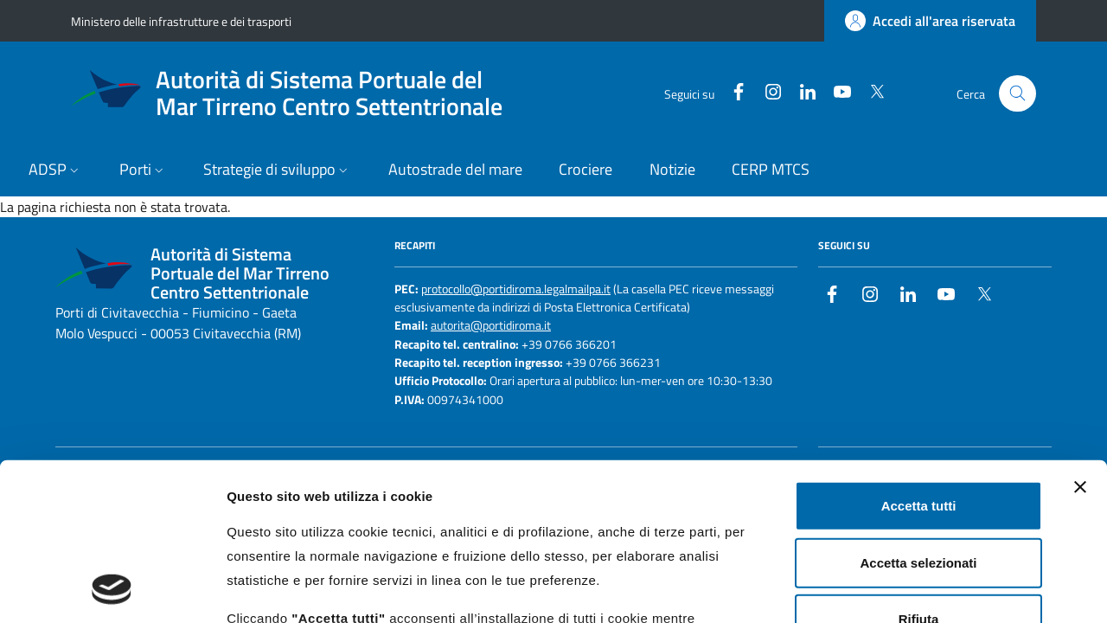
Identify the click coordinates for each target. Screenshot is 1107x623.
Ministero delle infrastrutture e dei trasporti (181, 21)
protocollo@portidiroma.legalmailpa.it (516, 289)
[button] (55, 170)
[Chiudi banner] (1080, 340)
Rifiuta (919, 472)
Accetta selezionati (918, 415)
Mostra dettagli (910, 588)
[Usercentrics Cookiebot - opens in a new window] (112, 589)
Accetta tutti (919, 358)
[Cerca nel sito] (1017, 93)
